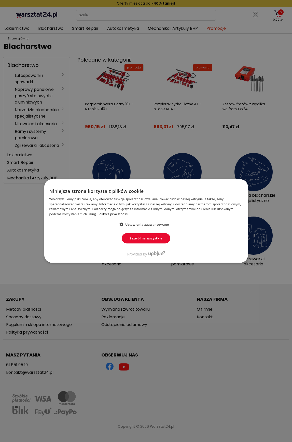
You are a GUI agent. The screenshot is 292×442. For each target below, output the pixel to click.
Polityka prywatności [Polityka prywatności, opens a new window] (113, 214)
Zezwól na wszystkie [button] (146, 238)
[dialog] (146, 221)
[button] (146, 224)
